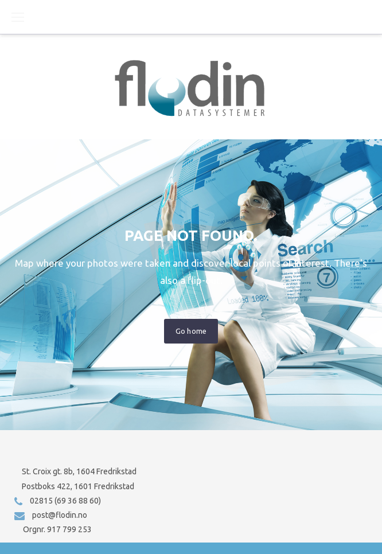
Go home (191, 331)
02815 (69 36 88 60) (65, 500)
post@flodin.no (59, 515)
